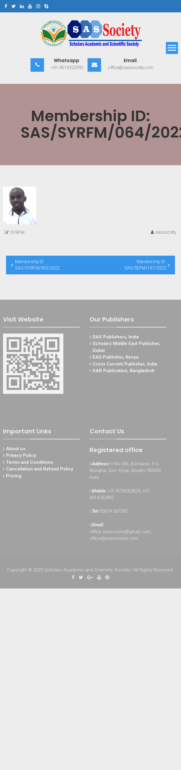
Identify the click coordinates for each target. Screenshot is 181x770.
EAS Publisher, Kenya (115, 358)
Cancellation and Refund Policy (39, 470)
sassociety (165, 232)
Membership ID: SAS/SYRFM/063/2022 (37, 264)
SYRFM (17, 232)
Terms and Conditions (29, 463)
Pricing (13, 476)
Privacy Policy (21, 456)
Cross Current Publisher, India (125, 365)
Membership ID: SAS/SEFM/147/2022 (145, 264)
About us (15, 449)
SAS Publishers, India (116, 337)
